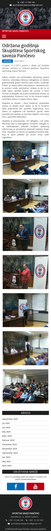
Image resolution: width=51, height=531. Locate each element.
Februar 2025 (8, 440)
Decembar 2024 (9, 444)
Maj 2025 (6, 431)
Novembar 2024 (9, 448)
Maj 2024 (6, 461)
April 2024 (6, 465)
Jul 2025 (6, 423)
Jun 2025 (6, 427)
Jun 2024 (6, 457)
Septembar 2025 (10, 419)
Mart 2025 (7, 436)
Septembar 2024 (10, 453)
